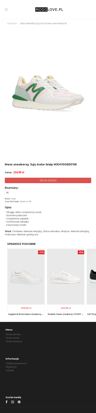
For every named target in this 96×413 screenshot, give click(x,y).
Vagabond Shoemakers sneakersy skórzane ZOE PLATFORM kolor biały (43, 314)
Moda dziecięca (14, 341)
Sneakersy (12, 23)
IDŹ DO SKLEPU (48, 180)
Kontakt (10, 370)
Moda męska (12, 337)
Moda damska (13, 334)
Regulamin (11, 366)
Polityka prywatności (16, 363)
